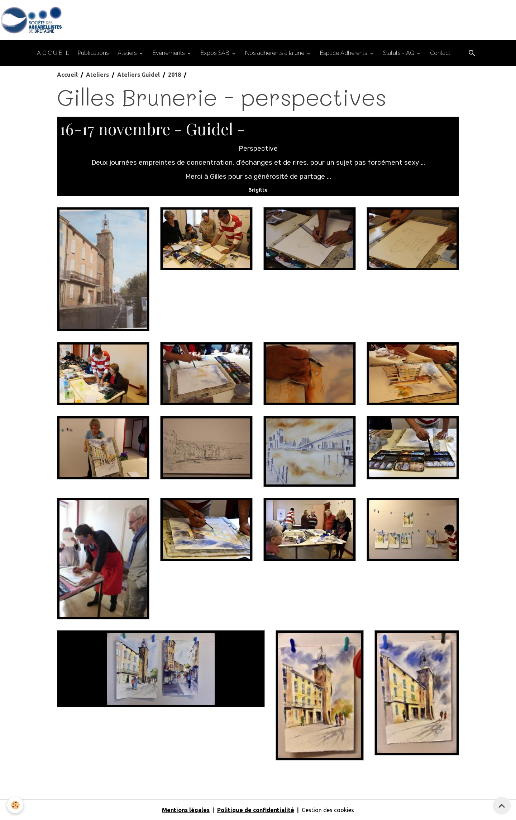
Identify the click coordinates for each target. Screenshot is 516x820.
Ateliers (128, 53)
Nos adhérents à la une (275, 53)
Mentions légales (186, 810)
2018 (174, 74)
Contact (440, 53)
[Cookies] (15, 805)
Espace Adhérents (344, 53)
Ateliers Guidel (138, 74)
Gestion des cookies (328, 810)
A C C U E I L (53, 53)
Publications (93, 53)
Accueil (67, 74)
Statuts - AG (399, 53)
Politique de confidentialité (255, 810)
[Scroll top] (502, 806)
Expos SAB (216, 53)
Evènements (169, 53)
